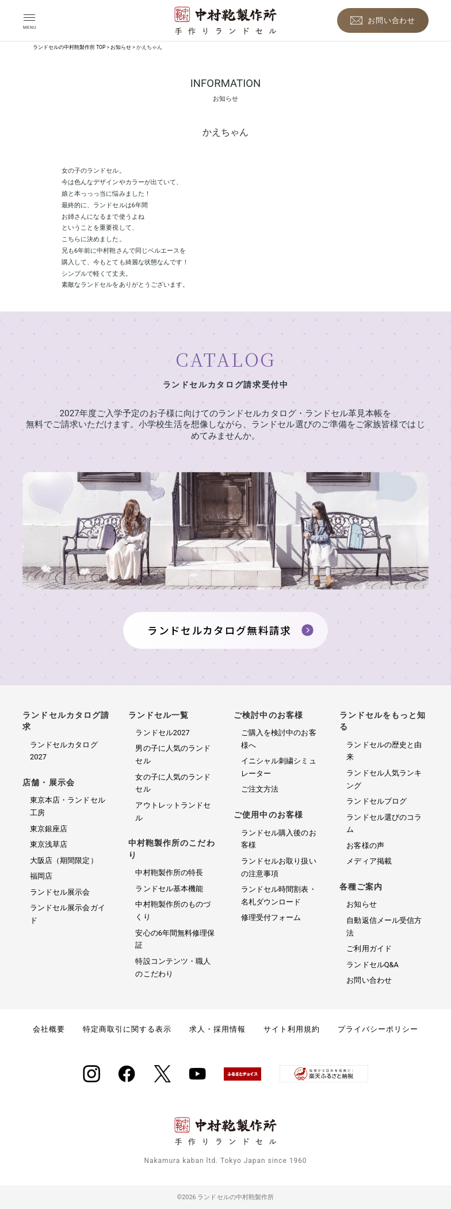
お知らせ (361, 904)
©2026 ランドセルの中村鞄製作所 (225, 1197)
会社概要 (49, 1029)
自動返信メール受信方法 (384, 926)
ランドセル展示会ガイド (67, 914)
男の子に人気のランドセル (173, 754)
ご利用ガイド (368, 948)
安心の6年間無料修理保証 (175, 939)
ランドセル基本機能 (169, 888)
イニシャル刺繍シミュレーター (278, 767)
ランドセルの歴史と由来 (384, 751)
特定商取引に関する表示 (127, 1029)
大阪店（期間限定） (64, 860)
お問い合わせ (368, 980)
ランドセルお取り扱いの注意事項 (278, 867)
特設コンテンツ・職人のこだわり (173, 967)
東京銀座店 (48, 828)
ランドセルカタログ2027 (64, 751)
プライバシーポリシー (378, 1029)
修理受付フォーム (271, 917)
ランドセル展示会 (60, 892)
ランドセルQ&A (372, 964)
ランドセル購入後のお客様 (278, 839)
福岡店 (41, 876)
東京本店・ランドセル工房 (67, 806)
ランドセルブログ (376, 801)
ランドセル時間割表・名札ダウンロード (278, 895)
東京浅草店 (48, 844)
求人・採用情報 (217, 1029)
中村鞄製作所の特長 (169, 872)
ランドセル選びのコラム (384, 823)
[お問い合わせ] (383, 20)
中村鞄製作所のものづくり (173, 910)
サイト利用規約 (291, 1029)
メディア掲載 (368, 861)
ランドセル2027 (162, 732)
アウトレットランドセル (173, 811)
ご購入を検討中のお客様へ (278, 739)
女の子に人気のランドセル (173, 783)
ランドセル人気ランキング (384, 779)
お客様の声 (365, 845)
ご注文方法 (259, 789)
